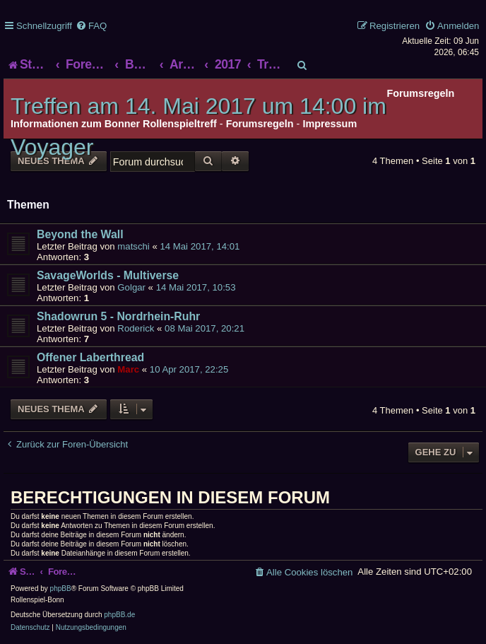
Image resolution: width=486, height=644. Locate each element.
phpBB (60, 588)
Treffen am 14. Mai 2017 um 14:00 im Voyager (198, 126)
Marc (128, 369)
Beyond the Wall (80, 234)
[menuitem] (91, 26)
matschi (133, 246)
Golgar (131, 287)
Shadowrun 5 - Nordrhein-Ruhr (118, 316)
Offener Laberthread (90, 357)
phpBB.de (119, 615)
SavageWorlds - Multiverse (108, 275)
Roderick (135, 328)
